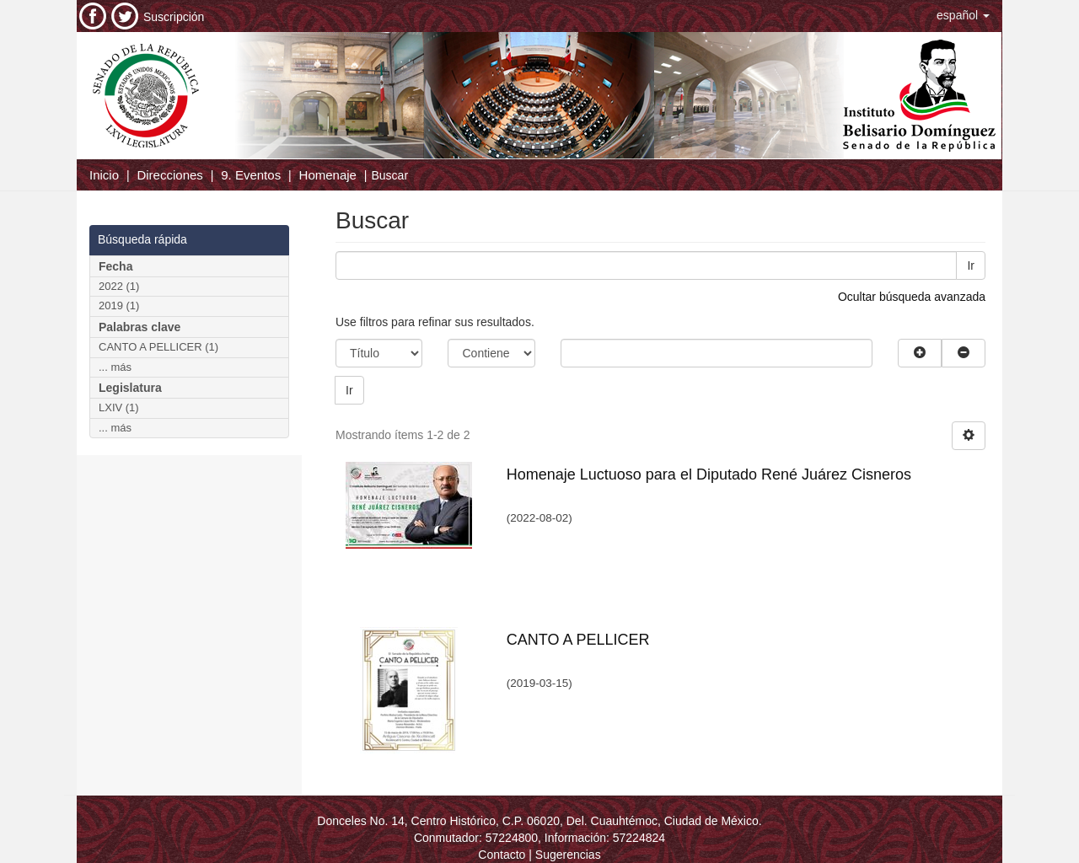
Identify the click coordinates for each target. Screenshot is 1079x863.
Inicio (104, 175)
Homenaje (328, 175)
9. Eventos (251, 175)
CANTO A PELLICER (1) (158, 346)
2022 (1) (119, 286)
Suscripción (173, 17)
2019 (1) (119, 305)
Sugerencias (568, 854)
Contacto (501, 854)
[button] (963, 15)
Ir (970, 265)
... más (115, 367)
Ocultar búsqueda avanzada (911, 296)
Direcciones (169, 175)
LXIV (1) (119, 407)
